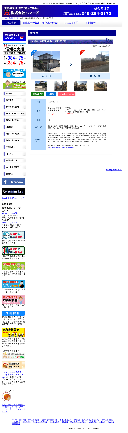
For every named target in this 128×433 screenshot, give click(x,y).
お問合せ (91, 22)
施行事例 (22, 420)
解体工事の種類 (107, 420)
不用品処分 (16, 422)
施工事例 (11, 22)
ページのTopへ (114, 169)
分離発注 (77, 420)
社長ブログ (93, 422)
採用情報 (111, 422)
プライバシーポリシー (78, 422)
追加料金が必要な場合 (50, 420)
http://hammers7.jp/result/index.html (61, 147)
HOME (4, 18)
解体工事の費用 (31, 22)
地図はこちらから (9, 222)
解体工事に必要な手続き (91, 420)
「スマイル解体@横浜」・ (13, 372)
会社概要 (65, 422)
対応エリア (26, 422)
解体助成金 (16, 424)
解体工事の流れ (50, 22)
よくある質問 (71, 22)
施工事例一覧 (13, 18)
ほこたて (102, 422)
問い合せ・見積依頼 (40, 422)
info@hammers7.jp (10, 213)
